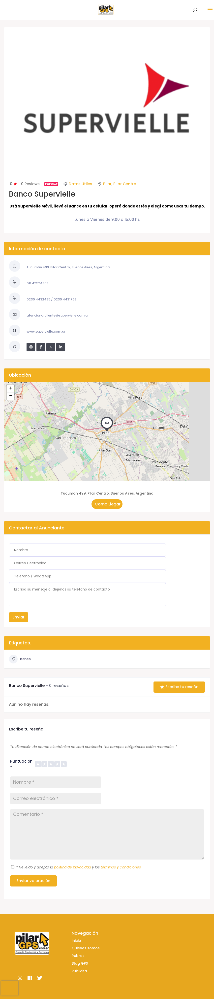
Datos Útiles (80, 183)
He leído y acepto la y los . (79, 867)
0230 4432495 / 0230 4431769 (51, 299)
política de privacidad (72, 867)
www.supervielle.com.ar (46, 331)
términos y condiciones (121, 867)
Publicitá (79, 971)
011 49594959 (37, 283)
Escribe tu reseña (179, 686)
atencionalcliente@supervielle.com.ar (58, 315)
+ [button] (10, 388)
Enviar (19, 617)
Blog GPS (80, 963)
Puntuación (21, 764)
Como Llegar (107, 504)
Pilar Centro (124, 183)
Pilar (107, 183)
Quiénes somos (86, 948)
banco (20, 659)
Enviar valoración (33, 880)
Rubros (78, 955)
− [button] (10, 396)
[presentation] (9, 988)
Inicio (76, 940)
